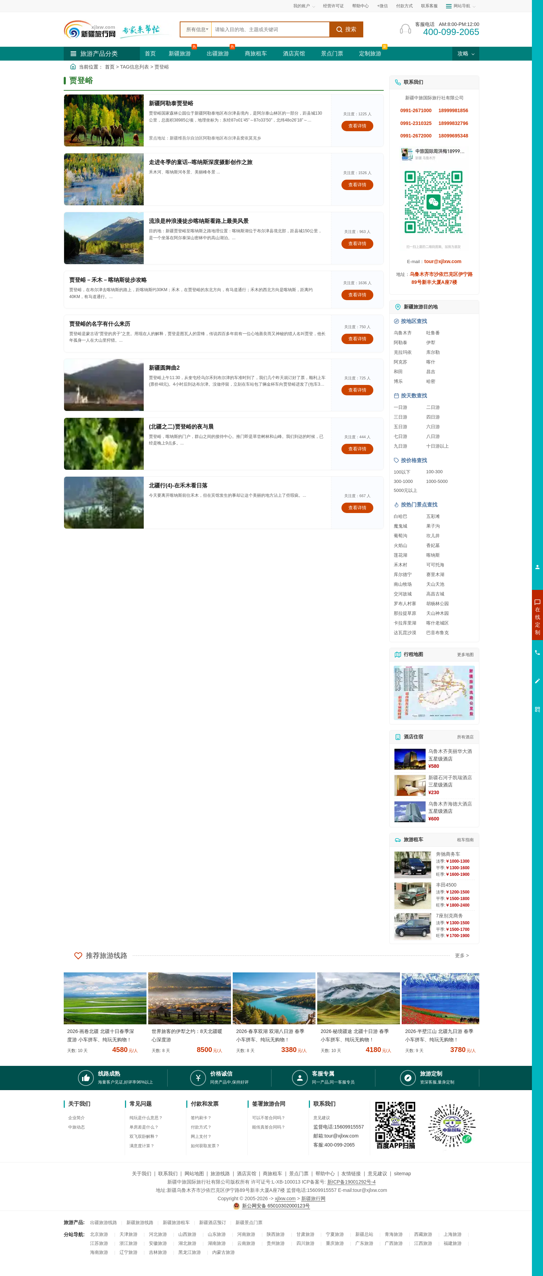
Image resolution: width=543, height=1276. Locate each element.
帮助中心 (360, 5)
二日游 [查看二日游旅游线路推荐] (433, 407)
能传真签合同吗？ (268, 1127)
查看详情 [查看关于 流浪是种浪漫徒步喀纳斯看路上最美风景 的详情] (357, 243)
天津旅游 (128, 1234)
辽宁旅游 (128, 1252)
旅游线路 (220, 1173)
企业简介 (76, 1117)
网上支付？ (201, 1136)
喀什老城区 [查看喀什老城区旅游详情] (437, 623)
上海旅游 (453, 1234)
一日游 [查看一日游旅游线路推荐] (400, 407)
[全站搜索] (270, 29)
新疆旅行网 (313, 1198)
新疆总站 (364, 1234)
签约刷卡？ (201, 1117)
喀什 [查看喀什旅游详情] (430, 362)
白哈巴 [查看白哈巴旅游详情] (400, 516)
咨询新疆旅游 (506, 620)
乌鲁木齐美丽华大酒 (450, 751)
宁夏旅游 (335, 1234)
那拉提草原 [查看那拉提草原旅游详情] (405, 613)
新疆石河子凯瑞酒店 (450, 777)
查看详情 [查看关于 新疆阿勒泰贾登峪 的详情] (357, 125)
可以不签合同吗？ (268, 1117)
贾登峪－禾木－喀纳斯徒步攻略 (108, 280)
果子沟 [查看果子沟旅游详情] (433, 526)
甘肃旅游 (305, 1234)
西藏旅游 (423, 1234)
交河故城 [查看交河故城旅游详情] (403, 593)
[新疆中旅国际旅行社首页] (119, 29)
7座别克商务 (449, 915)
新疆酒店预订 (212, 1222)
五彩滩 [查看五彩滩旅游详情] (433, 516)
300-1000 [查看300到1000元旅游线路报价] (403, 481)
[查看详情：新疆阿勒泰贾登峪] (104, 120)
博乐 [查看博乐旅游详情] (398, 381)
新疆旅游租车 (176, 1222)
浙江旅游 (128, 1243)
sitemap (402, 1173)
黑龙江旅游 (189, 1252)
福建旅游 (453, 1243)
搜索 (346, 29)
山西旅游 (187, 1234)
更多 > (462, 955)
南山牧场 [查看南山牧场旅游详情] (403, 584)
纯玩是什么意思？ (146, 1117)
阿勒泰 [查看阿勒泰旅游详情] (400, 342)
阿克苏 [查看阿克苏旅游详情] (400, 362)
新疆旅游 (180, 53)
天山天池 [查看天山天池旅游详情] (435, 584)
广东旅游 (364, 1243)
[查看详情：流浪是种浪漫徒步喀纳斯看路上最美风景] (104, 238)
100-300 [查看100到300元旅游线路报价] (434, 471)
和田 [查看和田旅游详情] (398, 371)
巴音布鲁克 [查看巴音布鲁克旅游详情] (437, 632)
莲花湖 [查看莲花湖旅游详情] (400, 555)
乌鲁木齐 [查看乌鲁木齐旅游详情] (403, 332)
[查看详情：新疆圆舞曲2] (104, 385)
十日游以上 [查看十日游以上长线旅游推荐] (437, 446)
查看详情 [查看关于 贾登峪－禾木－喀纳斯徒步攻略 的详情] (357, 294)
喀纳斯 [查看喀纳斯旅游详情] (433, 555)
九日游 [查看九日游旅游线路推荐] (400, 446)
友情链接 (351, 1173)
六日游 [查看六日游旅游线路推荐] (433, 426)
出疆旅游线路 (103, 1222)
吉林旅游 (158, 1252)
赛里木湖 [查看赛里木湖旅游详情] (435, 574)
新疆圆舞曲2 (164, 368)
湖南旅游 (217, 1243)
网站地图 (194, 1173)
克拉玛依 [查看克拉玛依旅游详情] (403, 352)
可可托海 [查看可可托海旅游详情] (435, 564)
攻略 (465, 53)
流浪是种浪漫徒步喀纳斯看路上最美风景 (199, 221)
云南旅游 (246, 1243)
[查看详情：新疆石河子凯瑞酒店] (410, 785)
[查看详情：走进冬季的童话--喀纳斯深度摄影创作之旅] (104, 179)
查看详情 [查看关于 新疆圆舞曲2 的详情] (357, 390)
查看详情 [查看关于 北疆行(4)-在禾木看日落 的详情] (357, 507)
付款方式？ (201, 1127)
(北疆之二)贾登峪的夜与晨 (181, 427)
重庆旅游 (335, 1243)
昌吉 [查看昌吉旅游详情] (430, 371)
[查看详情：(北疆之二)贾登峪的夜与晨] (104, 444)
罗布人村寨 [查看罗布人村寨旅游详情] (405, 603)
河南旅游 (246, 1234)
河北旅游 (158, 1234)
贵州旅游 (276, 1243)
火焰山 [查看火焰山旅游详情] (400, 545)
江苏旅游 (99, 1243)
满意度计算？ (142, 1145)
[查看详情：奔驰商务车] (413, 865)
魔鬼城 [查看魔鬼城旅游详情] (400, 526)
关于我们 (141, 1173)
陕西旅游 (276, 1234)
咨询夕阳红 (506, 670)
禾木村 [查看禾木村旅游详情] (400, 564)
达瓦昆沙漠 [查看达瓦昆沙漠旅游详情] (405, 632)
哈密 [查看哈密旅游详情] (430, 381)
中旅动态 (76, 1127)
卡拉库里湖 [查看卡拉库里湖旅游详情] (405, 623)
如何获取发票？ (205, 1145)
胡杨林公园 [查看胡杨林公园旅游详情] (437, 603)
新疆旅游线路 (139, 1222)
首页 (150, 53)
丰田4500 (446, 885)
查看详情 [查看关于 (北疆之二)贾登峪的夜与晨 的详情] (357, 448)
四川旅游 (305, 1243)
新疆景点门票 (248, 1222)
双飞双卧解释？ (144, 1136)
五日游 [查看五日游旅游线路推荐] (400, 426)
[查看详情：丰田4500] (413, 896)
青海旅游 (394, 1234)
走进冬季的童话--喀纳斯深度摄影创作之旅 (200, 162)
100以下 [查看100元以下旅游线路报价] (402, 472)
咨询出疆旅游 (506, 633)
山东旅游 (217, 1234)
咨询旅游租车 (506, 658)
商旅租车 (256, 53)
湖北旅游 (187, 1243)
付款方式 (404, 5)
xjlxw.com (285, 1198)
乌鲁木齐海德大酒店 (450, 804)
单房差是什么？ (144, 1127)
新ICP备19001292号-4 (351, 1182)
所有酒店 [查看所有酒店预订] (465, 737)
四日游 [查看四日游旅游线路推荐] (433, 417)
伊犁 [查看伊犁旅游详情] (430, 342)
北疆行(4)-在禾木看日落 (178, 485)
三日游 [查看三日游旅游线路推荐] (400, 417)
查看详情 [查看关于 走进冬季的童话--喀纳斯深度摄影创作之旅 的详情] (357, 184)
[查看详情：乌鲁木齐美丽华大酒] (410, 759)
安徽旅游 (158, 1243)
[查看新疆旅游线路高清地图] (434, 693)
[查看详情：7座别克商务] (413, 927)
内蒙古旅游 (223, 1252)
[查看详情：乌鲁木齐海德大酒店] (410, 812)
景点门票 (332, 53)
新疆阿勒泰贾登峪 (171, 103)
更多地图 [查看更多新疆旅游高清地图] (465, 654)
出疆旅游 (218, 53)
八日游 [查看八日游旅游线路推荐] (433, 436)
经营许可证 (333, 5)
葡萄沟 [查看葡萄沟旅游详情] (400, 535)
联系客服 (429, 5)
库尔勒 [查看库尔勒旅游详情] (433, 352)
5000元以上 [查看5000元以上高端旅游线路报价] (405, 490)
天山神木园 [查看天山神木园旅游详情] (437, 613)
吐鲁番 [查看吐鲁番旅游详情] (433, 332)
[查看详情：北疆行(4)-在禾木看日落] (104, 503)
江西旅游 (423, 1243)
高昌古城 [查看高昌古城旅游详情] (435, 593)
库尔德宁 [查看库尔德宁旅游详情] (403, 574)
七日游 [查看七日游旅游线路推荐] (400, 436)
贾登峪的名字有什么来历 (99, 324)
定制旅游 (370, 53)
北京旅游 (99, 1234)
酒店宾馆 (294, 53)
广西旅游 (394, 1243)
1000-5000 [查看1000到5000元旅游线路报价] (437, 481)
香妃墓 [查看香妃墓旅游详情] (433, 545)
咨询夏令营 (506, 645)
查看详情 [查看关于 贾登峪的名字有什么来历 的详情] (357, 338)
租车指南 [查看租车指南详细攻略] (465, 839)
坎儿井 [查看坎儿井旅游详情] (433, 535)
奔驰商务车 (448, 854)
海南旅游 (99, 1252)
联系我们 (168, 1173)
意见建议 (321, 1117)
